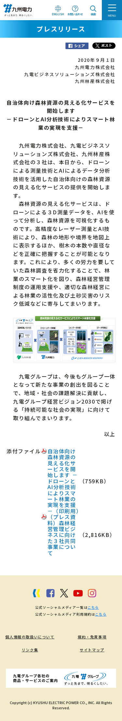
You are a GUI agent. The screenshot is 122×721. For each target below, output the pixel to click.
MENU (112, 15)
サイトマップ (92, 649)
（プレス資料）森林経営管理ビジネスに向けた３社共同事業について (61, 534)
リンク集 (30, 649)
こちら (93, 607)
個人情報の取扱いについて (29, 636)
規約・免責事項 (92, 636)
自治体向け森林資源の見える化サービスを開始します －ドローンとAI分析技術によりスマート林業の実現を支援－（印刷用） (64, 481)
